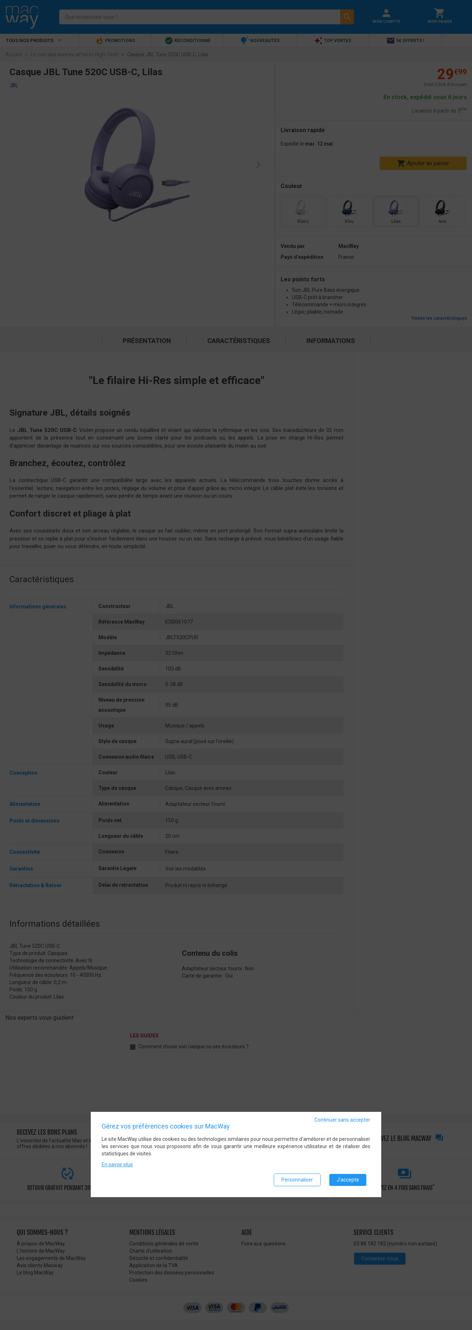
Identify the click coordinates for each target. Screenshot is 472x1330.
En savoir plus (117, 1164)
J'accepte (348, 1180)
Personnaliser (297, 1180)
